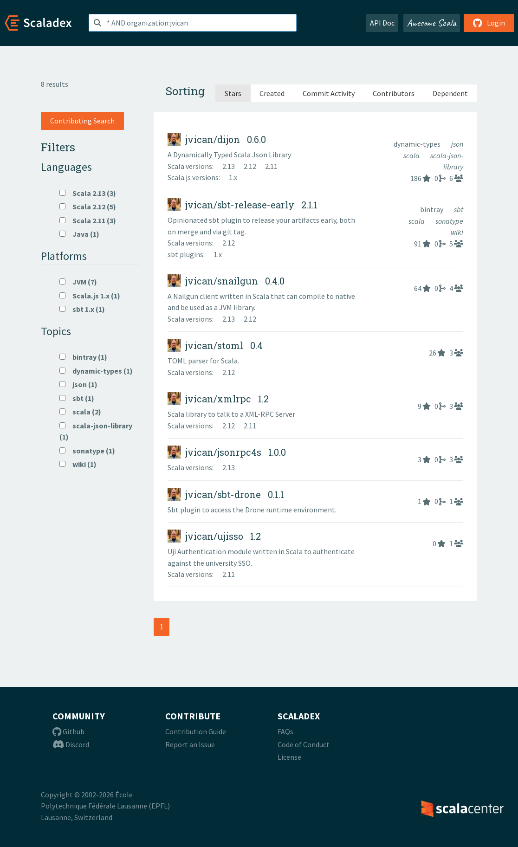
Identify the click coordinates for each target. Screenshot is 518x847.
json (457, 144)
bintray (432, 209)
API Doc (382, 22)
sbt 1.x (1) (82, 309)
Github (68, 731)
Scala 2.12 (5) (87, 206)
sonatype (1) (87, 450)
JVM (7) (78, 281)
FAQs (285, 731)
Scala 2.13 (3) (87, 193)
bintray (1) (83, 357)
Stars (233, 93)
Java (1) (79, 234)
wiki (457, 232)
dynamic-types (418, 144)
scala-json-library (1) (95, 431)
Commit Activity (329, 93)
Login (489, 22)
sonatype (449, 221)
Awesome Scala (431, 23)
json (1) (78, 384)
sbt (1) (76, 398)
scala (412, 155)
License (289, 757)
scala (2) (80, 411)
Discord (70, 744)
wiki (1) (78, 464)
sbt (458, 209)
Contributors (393, 93)
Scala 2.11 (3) (87, 220)
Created (272, 93)
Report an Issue (190, 744)
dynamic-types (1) (96, 370)
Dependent (450, 93)
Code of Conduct (304, 744)
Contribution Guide (195, 731)
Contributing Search (82, 120)
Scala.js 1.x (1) (89, 295)
